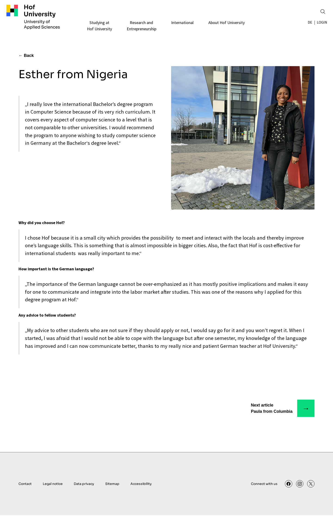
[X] (310, 486)
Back (29, 58)
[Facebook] (288, 486)
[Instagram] (299, 486)
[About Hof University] (226, 28)
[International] (182, 28)
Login (321, 25)
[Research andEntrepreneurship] (140, 28)
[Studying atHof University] (99, 28)
